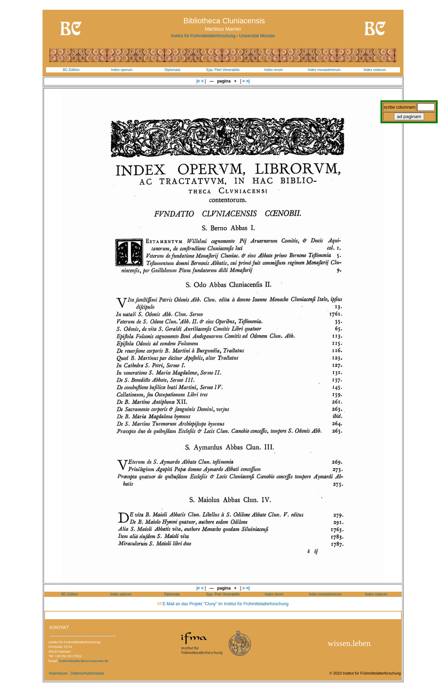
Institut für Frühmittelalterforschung (203, 35)
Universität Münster (257, 35)
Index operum (121, 70)
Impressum (58, 673)
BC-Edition (71, 70)
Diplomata (172, 70)
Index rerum (273, 70)
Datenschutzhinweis (87, 673)
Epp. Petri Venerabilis (223, 70)
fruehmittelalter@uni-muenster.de (83, 661)
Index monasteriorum (324, 70)
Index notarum (375, 70)
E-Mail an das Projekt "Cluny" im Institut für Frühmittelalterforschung (226, 603)
